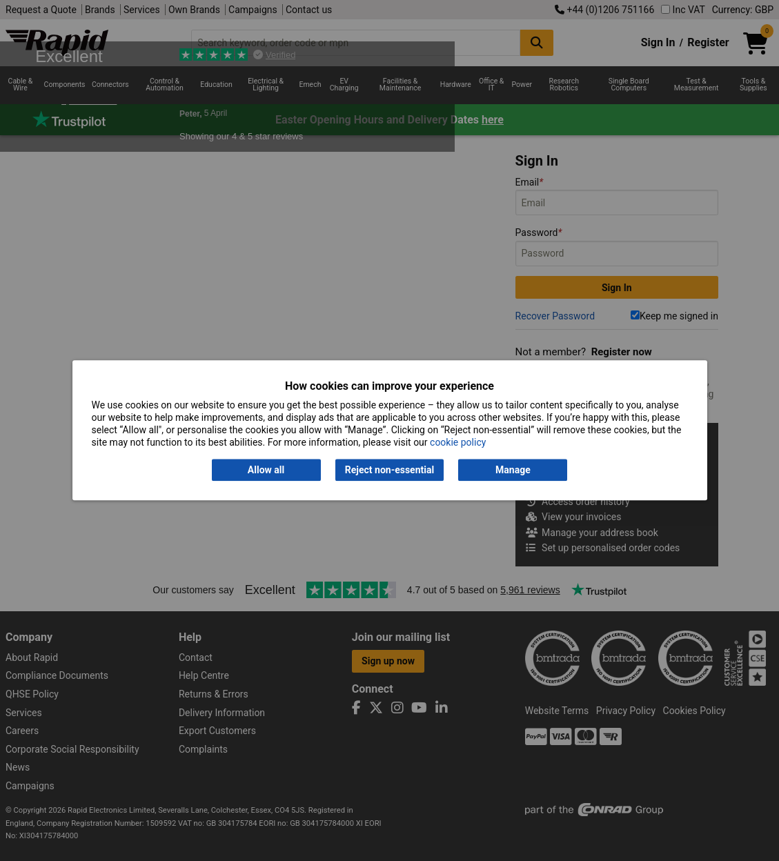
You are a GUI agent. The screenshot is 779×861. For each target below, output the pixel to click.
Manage (513, 469)
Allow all (266, 469)
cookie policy (458, 442)
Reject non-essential (389, 469)
